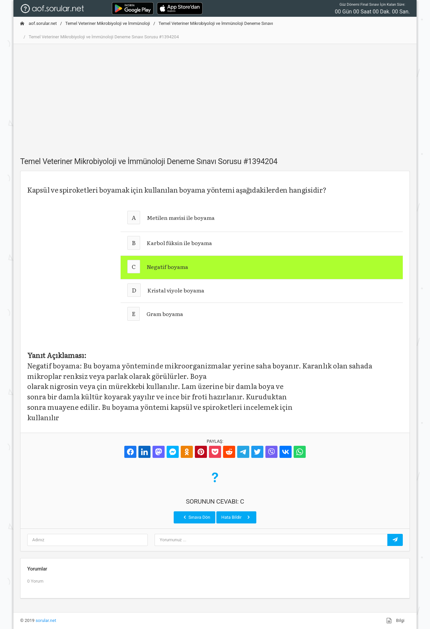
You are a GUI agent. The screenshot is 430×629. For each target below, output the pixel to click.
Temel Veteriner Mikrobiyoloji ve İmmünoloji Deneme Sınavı (216, 23)
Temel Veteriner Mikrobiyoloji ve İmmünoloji (107, 23)
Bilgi (395, 620)
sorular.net (46, 620)
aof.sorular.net (38, 23)
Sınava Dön (196, 517)
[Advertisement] (215, 96)
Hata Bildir (236, 517)
